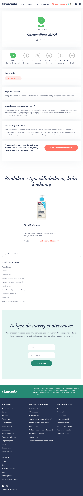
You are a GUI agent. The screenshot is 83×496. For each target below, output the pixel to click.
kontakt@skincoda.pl (10, 489)
